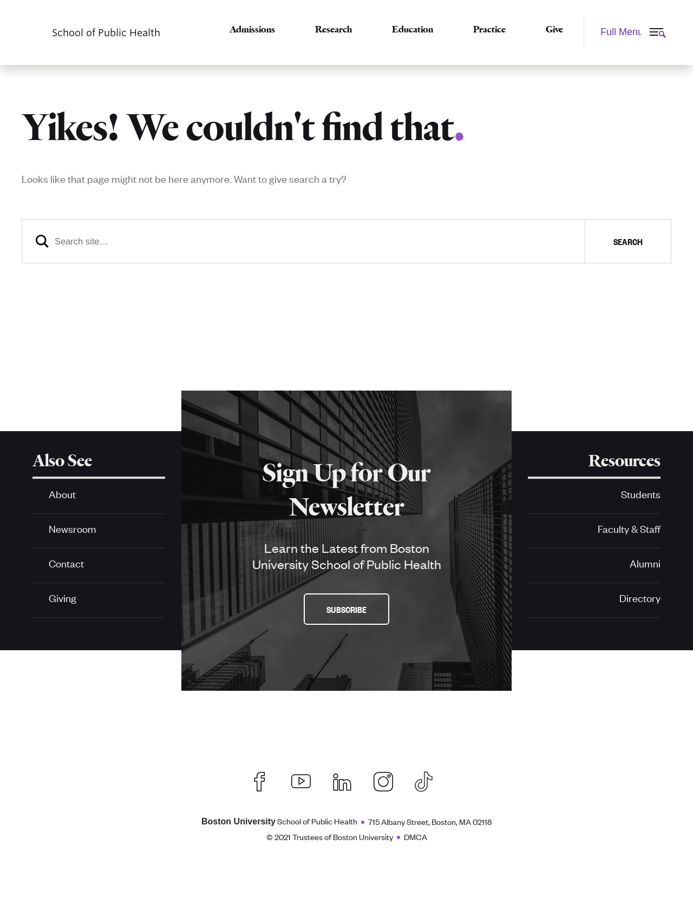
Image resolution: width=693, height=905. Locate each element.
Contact (66, 563)
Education (412, 29)
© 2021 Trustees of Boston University (329, 836)
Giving (62, 597)
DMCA (415, 836)
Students (641, 493)
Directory (640, 597)
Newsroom (72, 528)
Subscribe (346, 609)
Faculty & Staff (629, 528)
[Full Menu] (627, 32)
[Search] (346, 241)
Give (554, 29)
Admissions (252, 29)
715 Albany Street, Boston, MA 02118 (430, 821)
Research (333, 29)
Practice (489, 29)
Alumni (645, 563)
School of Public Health (279, 821)
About (62, 493)
